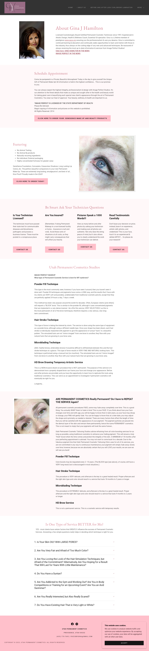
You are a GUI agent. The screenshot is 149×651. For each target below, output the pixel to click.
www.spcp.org (70, 40)
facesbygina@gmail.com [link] (81, 636)
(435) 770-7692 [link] (63, 636)
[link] (14, 7)
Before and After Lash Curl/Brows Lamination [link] (112, 7)
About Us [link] (82, 7)
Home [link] (70, 7)
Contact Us (22, 249)
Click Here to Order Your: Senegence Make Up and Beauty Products (72, 118)
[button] (140, 7)
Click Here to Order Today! (30, 181)
